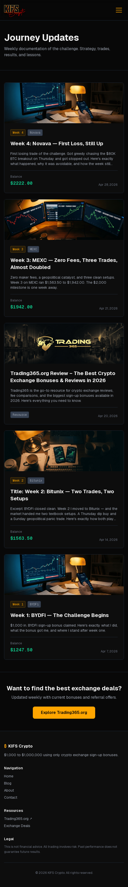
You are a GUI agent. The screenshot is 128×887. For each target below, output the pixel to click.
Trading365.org (18, 818)
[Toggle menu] (119, 10)
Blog (7, 783)
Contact (10, 797)
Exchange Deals (17, 825)
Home (8, 776)
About (9, 790)
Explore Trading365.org (64, 712)
